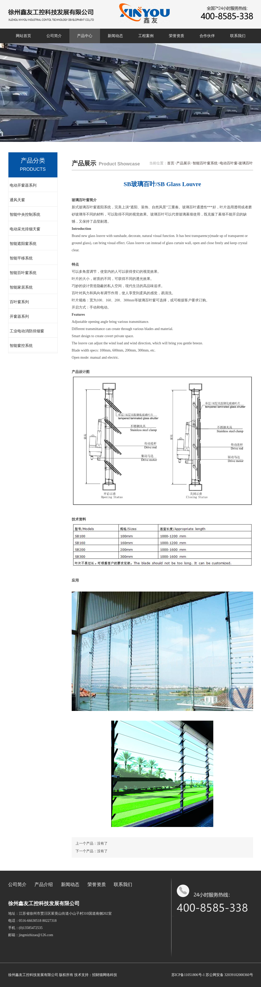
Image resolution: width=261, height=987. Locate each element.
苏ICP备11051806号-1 (188, 975)
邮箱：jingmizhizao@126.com (30, 935)
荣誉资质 (176, 36)
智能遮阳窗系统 (23, 244)
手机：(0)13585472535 (25, 928)
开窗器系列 (19, 316)
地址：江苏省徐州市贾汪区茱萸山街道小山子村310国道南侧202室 (60, 913)
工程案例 (146, 36)
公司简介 (54, 36)
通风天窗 (17, 200)
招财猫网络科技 (104, 975)
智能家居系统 (21, 287)
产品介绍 (43, 884)
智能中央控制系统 (25, 214)
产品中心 (84, 36)
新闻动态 (115, 36)
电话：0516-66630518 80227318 (32, 921)
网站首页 (23, 36)
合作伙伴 (207, 36)
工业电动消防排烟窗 (27, 331)
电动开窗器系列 (23, 185)
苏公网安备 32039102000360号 (229, 975)
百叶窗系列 (19, 302)
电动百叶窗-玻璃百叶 (236, 163)
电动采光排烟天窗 (25, 229)
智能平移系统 (21, 258)
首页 (170, 163)
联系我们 (237, 36)
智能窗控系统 (21, 346)
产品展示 (183, 163)
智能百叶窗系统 (23, 273)
